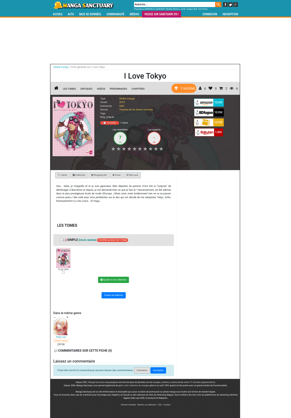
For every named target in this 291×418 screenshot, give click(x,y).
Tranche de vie (127, 109)
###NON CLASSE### (155, 9)
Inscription (230, 14)
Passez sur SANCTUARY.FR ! (161, 14)
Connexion (209, 14)
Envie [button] (116, 175)
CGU (160, 405)
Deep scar (61, 337)
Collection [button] (79, 175)
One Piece (203, 9)
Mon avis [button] (132, 175)
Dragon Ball (192, 9)
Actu (71, 14)
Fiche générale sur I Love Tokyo (88, 67)
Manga (83, 5)
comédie (148, 109)
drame (139, 109)
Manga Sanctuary (96, 382)
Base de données (90, 14)
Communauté (115, 14)
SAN (121, 105)
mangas (156, 382)
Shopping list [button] (99, 175)
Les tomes (69, 88)
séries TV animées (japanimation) (199, 382)
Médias (134, 14)
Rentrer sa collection (146, 405)
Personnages (118, 88)
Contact (166, 405)
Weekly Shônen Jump (176, 9)
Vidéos (101, 88)
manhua (174, 382)
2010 (122, 102)
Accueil (57, 14)
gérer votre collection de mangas (133, 385)
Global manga (126, 98)
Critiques (86, 88)
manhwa (165, 382)
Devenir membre (128, 405)
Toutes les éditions (113, 295)
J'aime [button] (62, 175)
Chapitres (138, 88)
